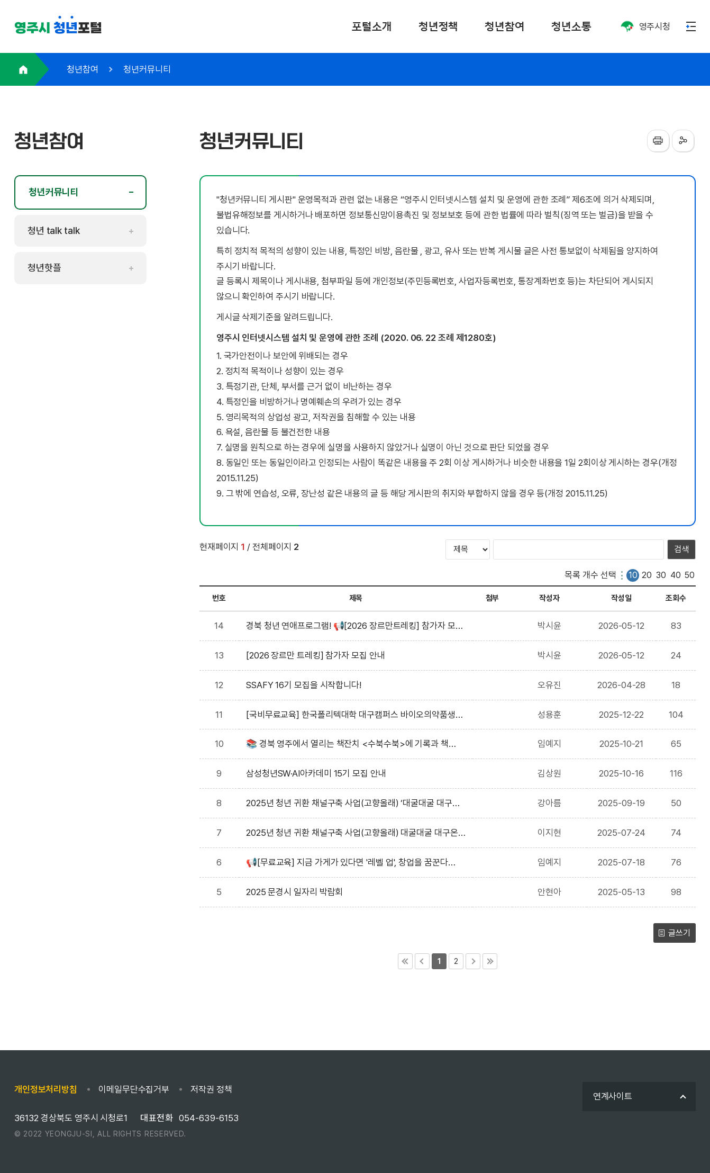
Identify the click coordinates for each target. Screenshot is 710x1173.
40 (675, 575)
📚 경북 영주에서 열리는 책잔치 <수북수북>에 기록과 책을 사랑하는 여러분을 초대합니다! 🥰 (347, 745)
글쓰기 (679, 933)
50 (690, 575)
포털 (58, 28)
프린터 (658, 141)
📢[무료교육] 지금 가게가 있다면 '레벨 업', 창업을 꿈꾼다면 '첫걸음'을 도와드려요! (347, 863)
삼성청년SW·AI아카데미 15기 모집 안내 (318, 773)
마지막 (490, 961)
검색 (681, 549)
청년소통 (571, 26)
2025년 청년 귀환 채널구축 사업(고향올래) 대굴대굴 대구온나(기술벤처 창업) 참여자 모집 (352, 834)
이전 (422, 961)
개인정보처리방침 (45, 1089)
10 (633, 575)
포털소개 (372, 26)
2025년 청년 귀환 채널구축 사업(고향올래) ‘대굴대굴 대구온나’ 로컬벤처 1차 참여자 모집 (353, 804)
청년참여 (505, 26)
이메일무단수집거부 (133, 1089)
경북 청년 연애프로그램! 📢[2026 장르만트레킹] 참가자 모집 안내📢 (351, 627)
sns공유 (683, 141)
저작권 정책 (211, 1089)
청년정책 (438, 26)
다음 (473, 961)
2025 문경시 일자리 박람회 (296, 892)
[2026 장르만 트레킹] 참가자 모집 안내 (317, 655)
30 (661, 575)
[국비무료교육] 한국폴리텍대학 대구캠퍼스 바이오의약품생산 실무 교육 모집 (351, 716)
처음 (405, 961)
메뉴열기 (691, 26)
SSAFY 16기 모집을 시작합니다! (306, 685)
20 (647, 575)
